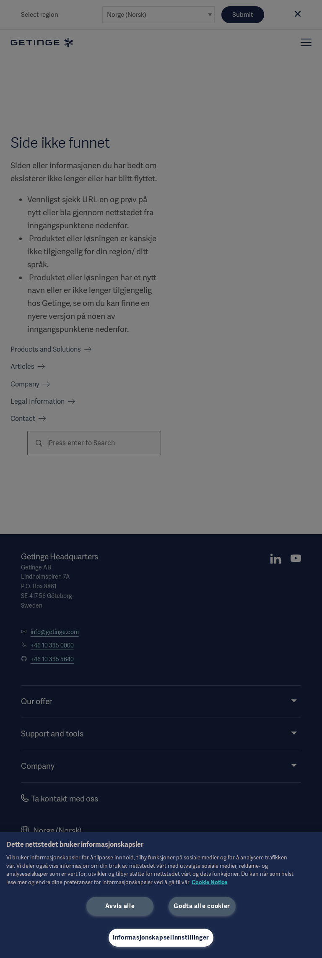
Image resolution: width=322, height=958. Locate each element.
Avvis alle (120, 906)
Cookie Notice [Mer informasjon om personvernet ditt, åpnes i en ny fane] (209, 882)
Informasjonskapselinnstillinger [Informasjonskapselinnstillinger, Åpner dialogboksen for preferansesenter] (161, 937)
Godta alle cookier (202, 906)
